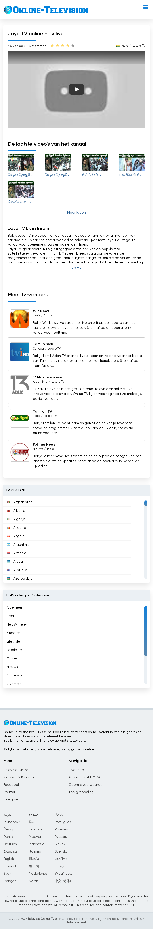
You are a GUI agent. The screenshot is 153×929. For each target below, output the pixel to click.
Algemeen (15, 607)
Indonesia (36, 844)
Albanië (16, 510)
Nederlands (38, 873)
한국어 (34, 866)
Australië (17, 570)
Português (63, 822)
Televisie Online (15, 770)
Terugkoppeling (81, 792)
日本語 (34, 859)
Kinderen (14, 633)
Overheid (14, 684)
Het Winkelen (17, 624)
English (8, 859)
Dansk (8, 836)
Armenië (16, 553)
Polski (59, 814)
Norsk (33, 881)
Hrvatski (35, 829)
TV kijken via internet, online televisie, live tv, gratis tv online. (48, 749)
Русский (61, 836)
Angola (16, 536)
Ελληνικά (10, 851)
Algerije (16, 519)
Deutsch (10, 844)
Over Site (76, 770)
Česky (8, 829)
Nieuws (49, 315)
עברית (33, 814)
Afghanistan (19, 502)
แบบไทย (61, 859)
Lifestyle (13, 641)
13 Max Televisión (47, 377)
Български (11, 822)
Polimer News (44, 445)
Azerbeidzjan (20, 578)
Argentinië (40, 381)
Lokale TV (138, 45)
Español (9, 866)
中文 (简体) (63, 881)
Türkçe (60, 866)
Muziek (12, 658)
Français (10, 881)
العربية (8, 814)
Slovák (60, 844)
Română (61, 829)
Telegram (11, 799)
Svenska (61, 851)
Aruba (15, 561)
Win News (41, 311)
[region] (76, 539)
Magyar (35, 836)
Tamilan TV (42, 411)
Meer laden (76, 213)
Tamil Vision (43, 344)
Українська (64, 873)
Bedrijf (12, 616)
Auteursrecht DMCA (84, 777)
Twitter (9, 792)
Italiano (35, 851)
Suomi (8, 873)
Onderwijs (15, 675)
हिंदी (31, 822)
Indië (124, 45)
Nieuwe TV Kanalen (18, 777)
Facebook (11, 784)
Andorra (16, 527)
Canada (38, 348)
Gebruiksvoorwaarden (86, 784)
